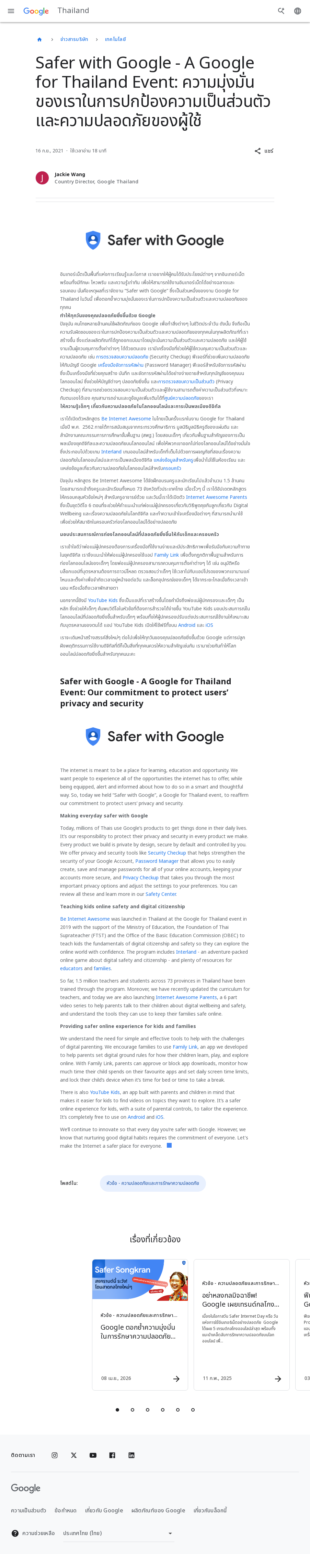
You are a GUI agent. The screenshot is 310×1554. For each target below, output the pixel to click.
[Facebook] (112, 1455)
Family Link (166, 555)
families (102, 968)
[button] (264, 151)
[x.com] (74, 1455)
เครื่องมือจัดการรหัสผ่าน (120, 365)
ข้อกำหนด (66, 1511)
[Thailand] (39, 39)
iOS (209, 625)
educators (71, 968)
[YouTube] (93, 1455)
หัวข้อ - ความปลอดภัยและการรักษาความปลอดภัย (153, 1183)
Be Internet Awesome (126, 418)
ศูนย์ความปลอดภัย (181, 398)
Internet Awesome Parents (216, 497)
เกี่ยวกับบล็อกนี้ (210, 1511)
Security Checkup (167, 853)
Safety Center (161, 894)
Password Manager (157, 861)
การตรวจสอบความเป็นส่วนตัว (186, 381)
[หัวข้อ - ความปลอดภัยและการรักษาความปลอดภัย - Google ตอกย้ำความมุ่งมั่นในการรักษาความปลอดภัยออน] (103, 1325)
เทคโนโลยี (115, 39)
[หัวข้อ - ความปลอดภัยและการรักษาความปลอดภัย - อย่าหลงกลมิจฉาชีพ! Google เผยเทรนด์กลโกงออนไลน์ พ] (205, 1325)
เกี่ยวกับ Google (104, 1511)
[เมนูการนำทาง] (11, 11)
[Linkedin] (131, 1455)
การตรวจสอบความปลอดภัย (122, 357)
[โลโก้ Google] (26, 1488)
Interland (111, 452)
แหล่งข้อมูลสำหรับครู (173, 460)
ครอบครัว (172, 468)
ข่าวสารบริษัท (74, 39)
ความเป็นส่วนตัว (28, 1511)
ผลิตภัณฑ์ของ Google (158, 1511)
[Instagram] (54, 1455)
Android (186, 625)
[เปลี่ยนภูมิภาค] (118, 1533)
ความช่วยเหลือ (33, 1533)
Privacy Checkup (141, 877)
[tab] (117, 1409)
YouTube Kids (103, 600)
